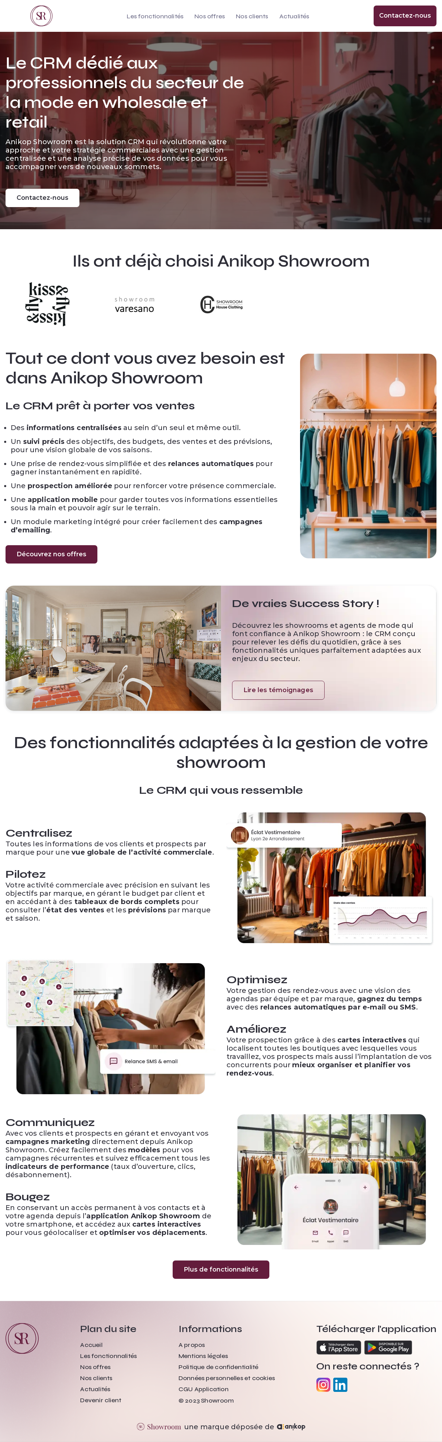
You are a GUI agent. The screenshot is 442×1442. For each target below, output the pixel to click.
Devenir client (100, 1400)
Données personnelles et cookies (227, 1378)
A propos (192, 1345)
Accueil (91, 1345)
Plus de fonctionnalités (221, 1269)
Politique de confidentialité (219, 1367)
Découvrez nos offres (51, 554)
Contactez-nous (405, 15)
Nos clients (252, 16)
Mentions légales (203, 1356)
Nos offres (209, 16)
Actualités (294, 16)
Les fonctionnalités (155, 16)
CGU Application (204, 1389)
